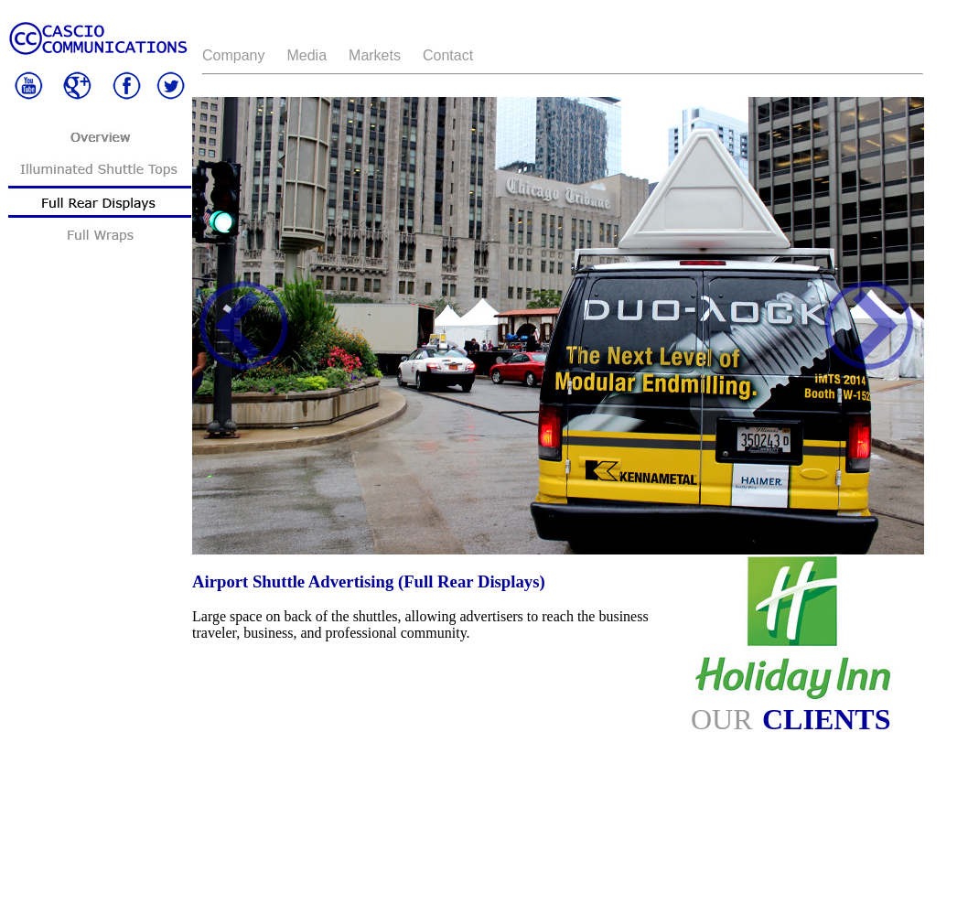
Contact (448, 55)
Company (233, 55)
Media (306, 55)
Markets (375, 55)
